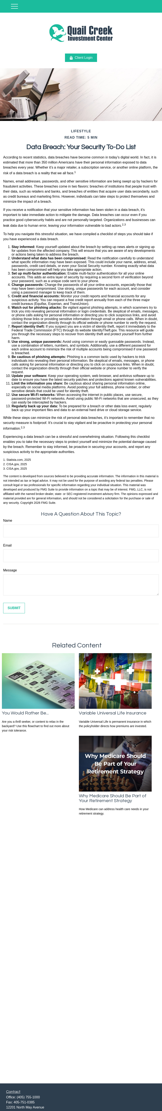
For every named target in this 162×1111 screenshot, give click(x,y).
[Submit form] (14, 608)
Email (7, 545)
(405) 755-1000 (28, 1097)
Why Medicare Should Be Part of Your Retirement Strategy (112, 798)
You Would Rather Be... (25, 713)
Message (10, 570)
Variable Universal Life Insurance (112, 713)
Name (7, 520)
